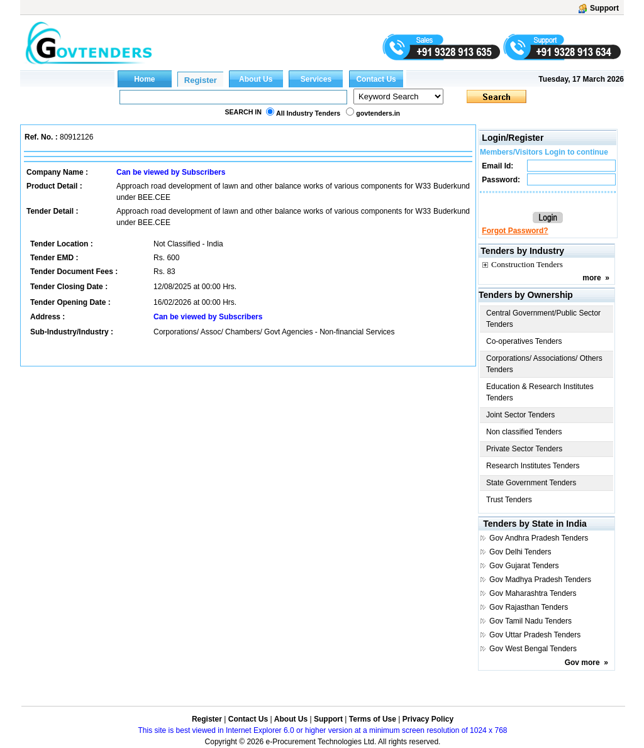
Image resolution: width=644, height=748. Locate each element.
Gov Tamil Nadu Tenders (530, 621)
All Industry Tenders (308, 113)
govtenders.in (378, 113)
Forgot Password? (515, 230)
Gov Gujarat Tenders (524, 565)
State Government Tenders (531, 482)
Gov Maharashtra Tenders (533, 593)
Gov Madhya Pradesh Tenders (540, 579)
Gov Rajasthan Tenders (528, 607)
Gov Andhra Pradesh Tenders (538, 538)
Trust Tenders (509, 499)
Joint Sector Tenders (520, 414)
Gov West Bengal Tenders (533, 648)
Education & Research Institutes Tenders (540, 392)
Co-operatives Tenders (524, 341)
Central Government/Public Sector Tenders (543, 319)
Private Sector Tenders (524, 448)
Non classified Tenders (524, 431)
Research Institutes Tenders (533, 465)
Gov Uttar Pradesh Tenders (534, 634)
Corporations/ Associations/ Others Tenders (544, 364)
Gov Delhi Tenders (520, 551)
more (591, 277)
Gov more (582, 662)
